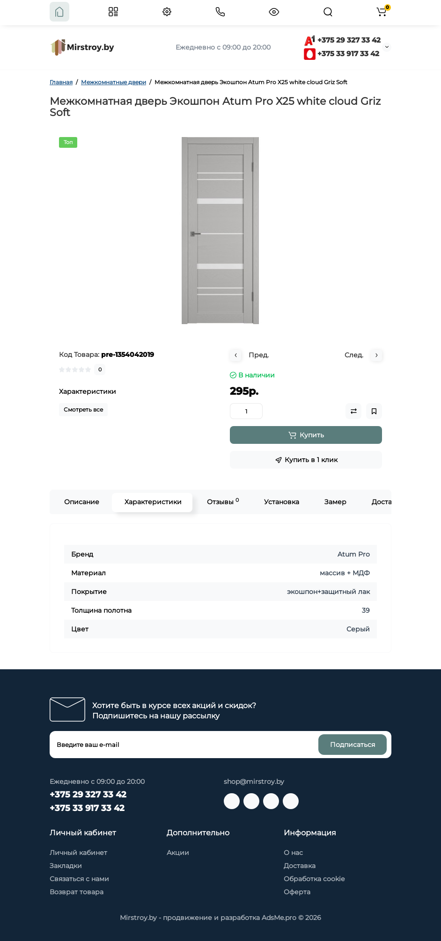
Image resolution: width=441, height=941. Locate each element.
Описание (80, 502)
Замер (334, 502)
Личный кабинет (78, 852)
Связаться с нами (79, 879)
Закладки (66, 865)
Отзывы (222, 501)
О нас (293, 852)
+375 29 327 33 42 (342, 40)
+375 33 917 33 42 (341, 53)
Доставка (387, 502)
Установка (280, 502)
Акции (178, 852)
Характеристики (152, 502)
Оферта (297, 892)
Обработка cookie (314, 879)
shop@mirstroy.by (254, 781)
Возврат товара (76, 892)
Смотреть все (83, 409)
